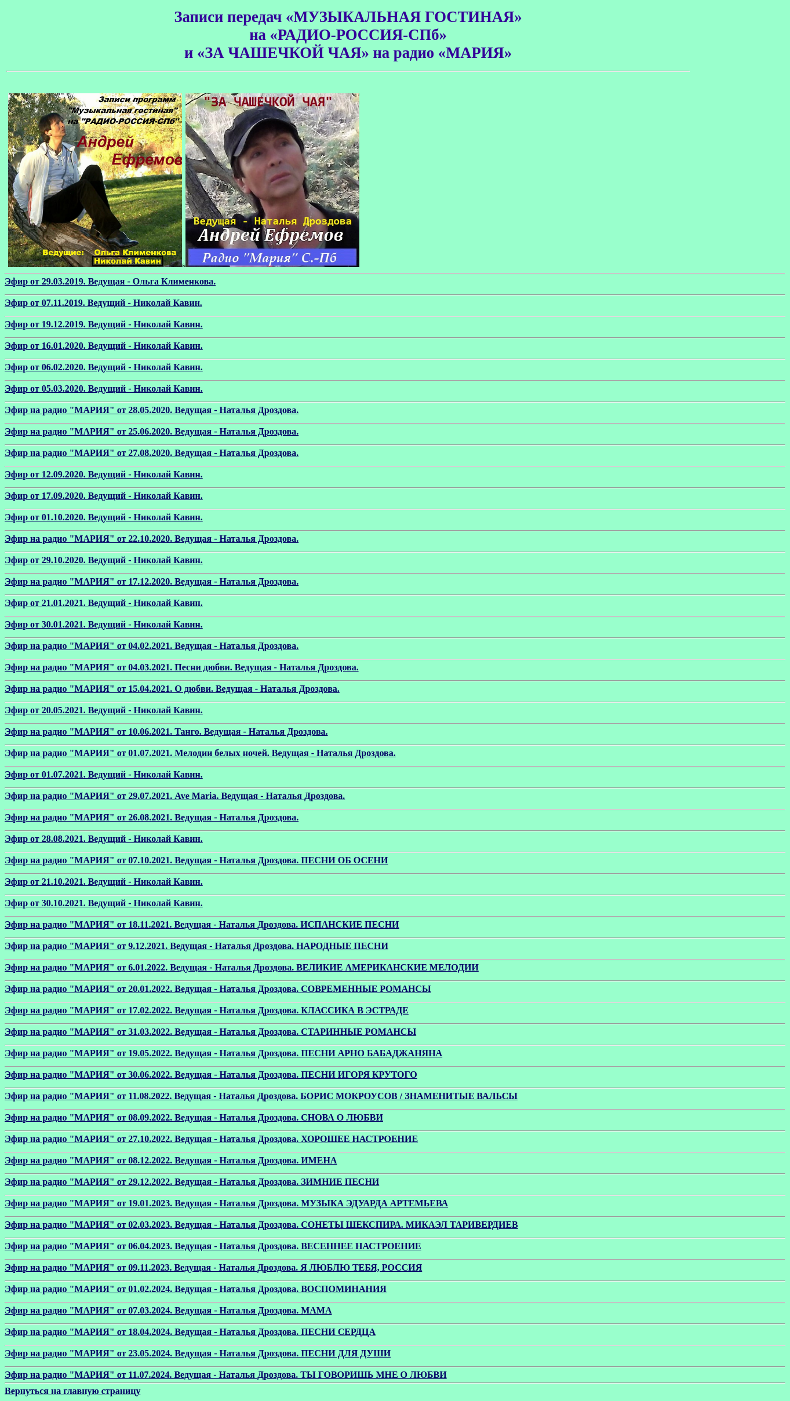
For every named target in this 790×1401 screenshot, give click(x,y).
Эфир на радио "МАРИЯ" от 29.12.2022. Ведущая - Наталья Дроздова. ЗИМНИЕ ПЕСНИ (192, 1182)
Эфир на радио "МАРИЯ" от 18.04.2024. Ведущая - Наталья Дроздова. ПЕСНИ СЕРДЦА (190, 1332)
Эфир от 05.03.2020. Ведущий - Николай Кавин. (104, 388)
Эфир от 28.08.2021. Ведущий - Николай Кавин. (104, 839)
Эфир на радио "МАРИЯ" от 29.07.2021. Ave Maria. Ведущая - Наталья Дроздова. (175, 796)
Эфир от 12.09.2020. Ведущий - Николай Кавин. (104, 474)
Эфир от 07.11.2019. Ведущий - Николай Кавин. (103, 303)
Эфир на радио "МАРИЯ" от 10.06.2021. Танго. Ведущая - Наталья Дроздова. (166, 731)
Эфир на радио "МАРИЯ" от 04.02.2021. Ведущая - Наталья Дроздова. (151, 646)
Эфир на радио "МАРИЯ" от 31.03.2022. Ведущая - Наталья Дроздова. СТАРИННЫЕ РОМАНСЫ (210, 1032)
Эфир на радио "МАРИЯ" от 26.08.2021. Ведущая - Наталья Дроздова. (151, 817)
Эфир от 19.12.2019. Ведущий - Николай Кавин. (104, 324)
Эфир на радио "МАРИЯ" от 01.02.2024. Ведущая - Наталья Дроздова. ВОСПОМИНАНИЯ (196, 1289)
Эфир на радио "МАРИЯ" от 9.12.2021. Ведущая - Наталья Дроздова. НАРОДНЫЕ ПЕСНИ (196, 946)
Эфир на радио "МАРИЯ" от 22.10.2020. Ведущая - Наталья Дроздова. (151, 538)
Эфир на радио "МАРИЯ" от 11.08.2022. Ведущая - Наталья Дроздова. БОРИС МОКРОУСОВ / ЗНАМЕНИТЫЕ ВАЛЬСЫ (261, 1096)
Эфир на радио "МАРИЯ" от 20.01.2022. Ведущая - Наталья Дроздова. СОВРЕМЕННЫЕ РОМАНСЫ (218, 989)
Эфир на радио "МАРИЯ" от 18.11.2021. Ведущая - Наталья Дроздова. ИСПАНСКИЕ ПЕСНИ (202, 924)
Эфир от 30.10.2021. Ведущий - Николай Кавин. (104, 903)
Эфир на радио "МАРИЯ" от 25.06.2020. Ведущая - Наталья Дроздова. (151, 431)
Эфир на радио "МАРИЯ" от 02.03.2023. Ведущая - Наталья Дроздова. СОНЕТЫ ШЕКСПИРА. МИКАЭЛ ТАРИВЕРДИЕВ (261, 1224)
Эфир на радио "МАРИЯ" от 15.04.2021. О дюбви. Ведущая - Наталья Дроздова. (172, 689)
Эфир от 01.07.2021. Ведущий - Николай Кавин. (104, 774)
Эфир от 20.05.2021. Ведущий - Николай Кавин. (104, 710)
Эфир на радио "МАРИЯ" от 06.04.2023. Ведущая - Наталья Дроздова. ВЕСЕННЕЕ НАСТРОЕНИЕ (213, 1246)
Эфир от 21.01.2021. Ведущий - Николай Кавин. (104, 603)
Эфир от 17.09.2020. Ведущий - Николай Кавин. (104, 496)
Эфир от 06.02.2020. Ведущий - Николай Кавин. (104, 367)
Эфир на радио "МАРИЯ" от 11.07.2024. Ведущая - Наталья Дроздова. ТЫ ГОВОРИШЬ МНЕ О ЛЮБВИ (226, 1375)
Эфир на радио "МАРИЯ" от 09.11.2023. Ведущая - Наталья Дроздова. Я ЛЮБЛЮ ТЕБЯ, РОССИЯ (213, 1267)
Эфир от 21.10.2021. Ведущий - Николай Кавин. (104, 881)
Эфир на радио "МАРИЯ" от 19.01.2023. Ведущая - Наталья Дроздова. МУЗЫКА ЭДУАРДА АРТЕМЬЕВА (226, 1203)
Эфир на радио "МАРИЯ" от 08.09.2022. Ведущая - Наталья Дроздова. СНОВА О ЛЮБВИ (194, 1117)
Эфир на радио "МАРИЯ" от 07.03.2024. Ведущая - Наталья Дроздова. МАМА (168, 1310)
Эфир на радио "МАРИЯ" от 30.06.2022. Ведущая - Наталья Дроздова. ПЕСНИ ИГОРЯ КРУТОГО (211, 1074)
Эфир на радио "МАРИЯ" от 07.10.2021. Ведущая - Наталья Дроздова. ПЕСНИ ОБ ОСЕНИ (196, 860)
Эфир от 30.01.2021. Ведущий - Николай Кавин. (104, 624)
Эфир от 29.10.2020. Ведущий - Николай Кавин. (104, 560)
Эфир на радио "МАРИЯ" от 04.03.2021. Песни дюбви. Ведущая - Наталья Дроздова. (182, 667)
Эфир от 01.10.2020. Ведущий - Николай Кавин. (104, 517)
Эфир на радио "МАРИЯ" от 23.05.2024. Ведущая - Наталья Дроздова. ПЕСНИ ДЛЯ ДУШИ (198, 1353)
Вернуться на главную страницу (72, 1391)
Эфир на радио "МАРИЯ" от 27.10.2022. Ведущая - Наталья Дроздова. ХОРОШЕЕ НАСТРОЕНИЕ (211, 1139)
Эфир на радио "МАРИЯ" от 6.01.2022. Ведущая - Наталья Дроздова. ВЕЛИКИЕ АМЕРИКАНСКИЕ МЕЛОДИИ (242, 967)
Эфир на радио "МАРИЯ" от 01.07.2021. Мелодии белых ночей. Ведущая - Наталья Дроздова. (200, 753)
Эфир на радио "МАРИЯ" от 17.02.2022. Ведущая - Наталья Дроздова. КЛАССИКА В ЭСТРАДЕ (207, 1010)
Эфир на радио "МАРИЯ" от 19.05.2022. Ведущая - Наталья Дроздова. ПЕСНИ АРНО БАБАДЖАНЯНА (223, 1053)
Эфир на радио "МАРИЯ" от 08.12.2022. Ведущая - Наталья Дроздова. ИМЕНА (171, 1160)
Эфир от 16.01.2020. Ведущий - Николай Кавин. (104, 346)
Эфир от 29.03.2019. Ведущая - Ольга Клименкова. (110, 281)
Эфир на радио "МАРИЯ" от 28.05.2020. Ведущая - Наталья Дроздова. (151, 410)
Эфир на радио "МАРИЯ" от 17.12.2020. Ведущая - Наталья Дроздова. (151, 581)
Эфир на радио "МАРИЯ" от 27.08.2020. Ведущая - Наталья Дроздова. (151, 453)
